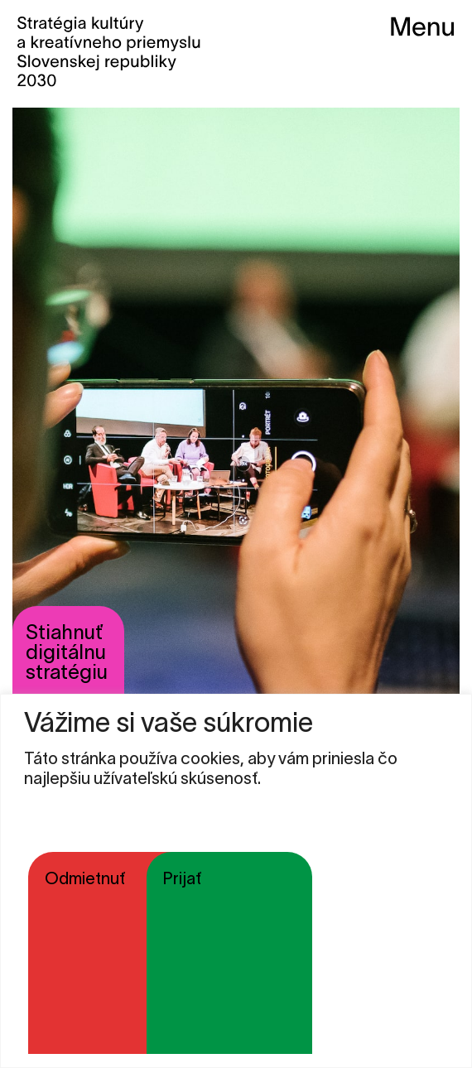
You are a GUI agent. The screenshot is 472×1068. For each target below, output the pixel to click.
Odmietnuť (85, 878)
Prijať (182, 878)
